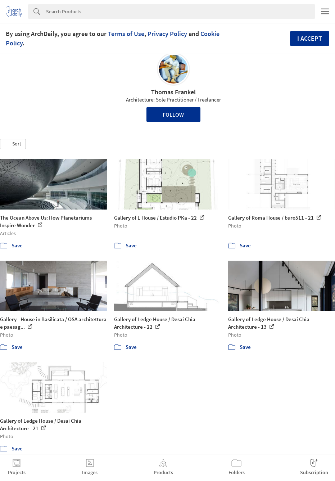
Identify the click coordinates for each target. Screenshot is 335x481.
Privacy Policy (167, 34)
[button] (13, 144)
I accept (309, 38)
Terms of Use (126, 34)
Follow (173, 114)
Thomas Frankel (173, 92)
